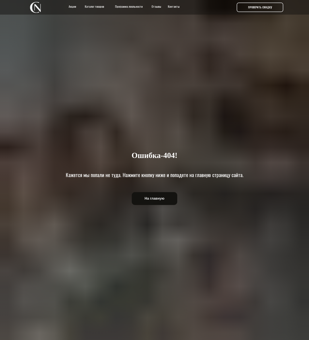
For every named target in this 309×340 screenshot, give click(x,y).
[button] (260, 7)
